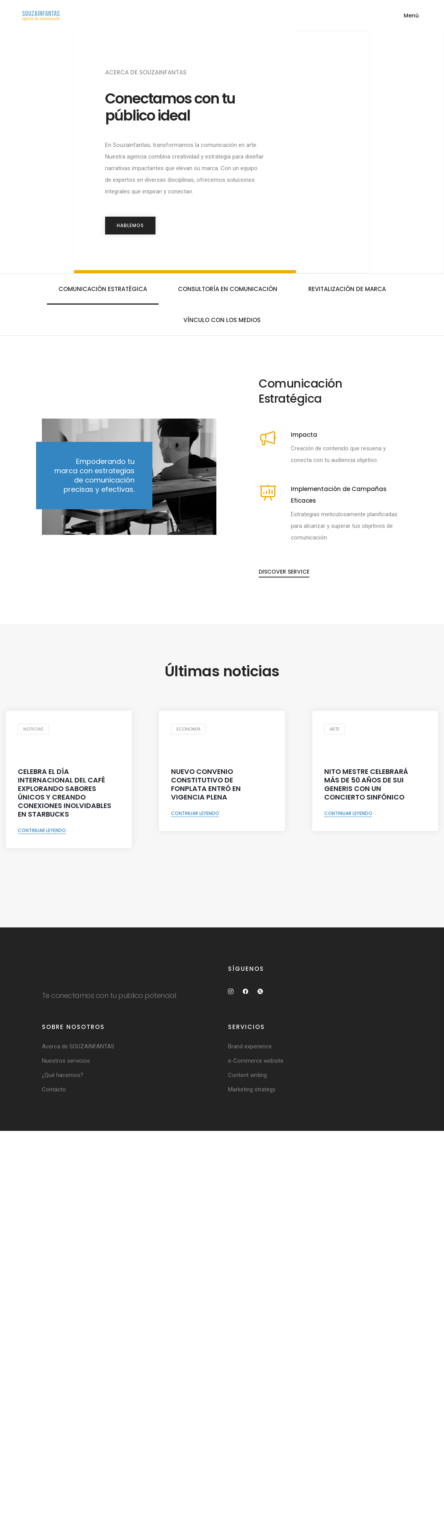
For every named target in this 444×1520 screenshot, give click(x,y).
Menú (411, 15)
